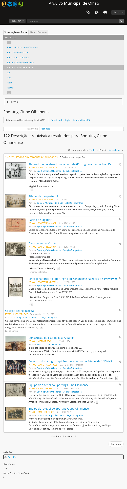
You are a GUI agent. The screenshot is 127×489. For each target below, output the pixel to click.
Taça (9, 77)
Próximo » (116, 444)
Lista (32, 32)
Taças (9, 82)
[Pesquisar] (75, 21)
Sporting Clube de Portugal (20, 62)
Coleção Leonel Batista (19, 311)
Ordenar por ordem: (78, 150)
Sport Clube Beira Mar (18, 52)
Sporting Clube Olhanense (20, 67)
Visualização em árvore (16, 32)
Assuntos (45, 128)
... (9, 42)
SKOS (10, 457)
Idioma (96, 12)
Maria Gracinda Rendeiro (48, 344)
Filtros (12, 102)
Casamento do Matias (42, 243)
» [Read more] (31, 189)
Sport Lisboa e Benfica (18, 57)
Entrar (117, 12)
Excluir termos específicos (73, 157)
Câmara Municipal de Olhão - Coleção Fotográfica (60, 203)
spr (8, 72)
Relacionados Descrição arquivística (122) (26, 120)
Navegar (16, 20)
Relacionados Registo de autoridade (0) (70, 120)
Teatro (10, 87)
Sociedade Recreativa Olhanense (23, 47)
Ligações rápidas (105, 12)
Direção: (103, 150)
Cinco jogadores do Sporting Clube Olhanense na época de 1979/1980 (73, 279)
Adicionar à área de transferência (120, 164)
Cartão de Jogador (40, 220)
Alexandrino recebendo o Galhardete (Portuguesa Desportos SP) (70, 164)
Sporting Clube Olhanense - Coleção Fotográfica (59, 171)
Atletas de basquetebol (43, 196)
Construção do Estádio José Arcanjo (51, 338)
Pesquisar (42, 32)
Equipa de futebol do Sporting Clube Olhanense (59, 385)
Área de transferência (88, 12)
